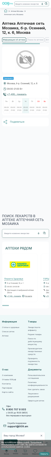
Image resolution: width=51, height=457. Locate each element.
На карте (28, 296)
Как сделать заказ (36, 389)
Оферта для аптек (36, 401)
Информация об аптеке (14, 40)
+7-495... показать (17, 94)
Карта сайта (7, 392)
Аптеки (5, 336)
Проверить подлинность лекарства (34, 361)
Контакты (6, 384)
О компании (7, 375)
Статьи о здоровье (10, 327)
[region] (25, 40)
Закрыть (44, 454)
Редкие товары (35, 334)
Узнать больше (8, 449)
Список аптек (8, 332)
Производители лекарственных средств (35, 351)
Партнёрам (7, 388)
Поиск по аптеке (35, 40)
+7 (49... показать (14, 296)
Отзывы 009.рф (9, 380)
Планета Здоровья (13, 279)
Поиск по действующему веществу (35, 341)
